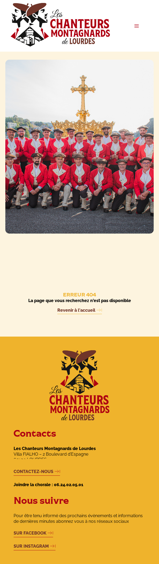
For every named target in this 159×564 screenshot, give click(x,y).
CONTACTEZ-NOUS (33, 471)
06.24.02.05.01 (68, 484)
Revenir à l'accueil (76, 310)
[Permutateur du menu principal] (136, 26)
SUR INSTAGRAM (31, 546)
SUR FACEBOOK (30, 533)
